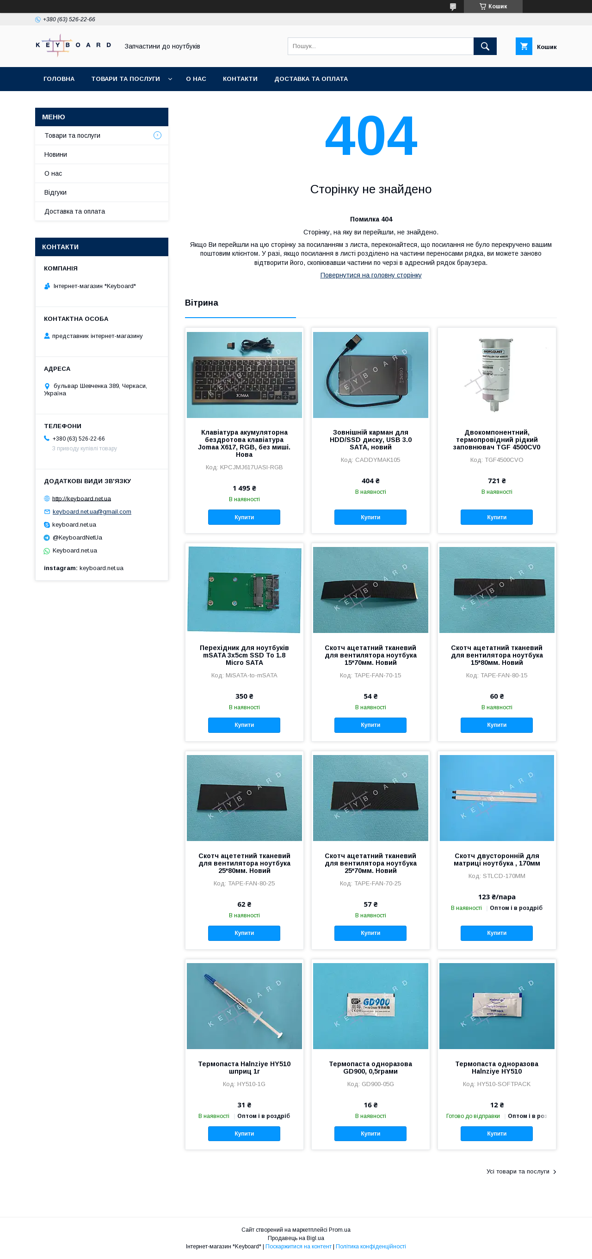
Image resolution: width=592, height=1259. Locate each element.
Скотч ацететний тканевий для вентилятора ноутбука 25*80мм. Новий (244, 863)
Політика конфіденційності (371, 1246)
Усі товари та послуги (518, 1171)
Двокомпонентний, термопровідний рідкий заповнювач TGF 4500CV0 (496, 440)
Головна (58, 78)
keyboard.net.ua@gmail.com (92, 511)
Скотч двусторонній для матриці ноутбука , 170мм (497, 859)
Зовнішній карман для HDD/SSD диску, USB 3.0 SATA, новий (371, 440)
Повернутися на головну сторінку (371, 275)
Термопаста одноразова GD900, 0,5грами (370, 1067)
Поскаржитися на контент (298, 1246)
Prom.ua (340, 1230)
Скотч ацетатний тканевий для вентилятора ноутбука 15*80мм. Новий (497, 655)
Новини (55, 154)
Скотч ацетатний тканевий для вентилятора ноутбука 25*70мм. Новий (371, 863)
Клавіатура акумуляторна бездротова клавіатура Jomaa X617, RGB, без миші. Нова (244, 443)
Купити (244, 517)
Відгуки (55, 192)
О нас (196, 78)
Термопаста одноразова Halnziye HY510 (496, 1067)
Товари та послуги (125, 78)
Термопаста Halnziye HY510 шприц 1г (244, 1067)
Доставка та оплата (311, 78)
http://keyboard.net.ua (81, 498)
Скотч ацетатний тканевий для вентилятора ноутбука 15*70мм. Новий (371, 655)
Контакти (240, 78)
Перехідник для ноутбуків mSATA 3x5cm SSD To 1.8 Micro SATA (244, 655)
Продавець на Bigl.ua (296, 1238)
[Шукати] (485, 46)
